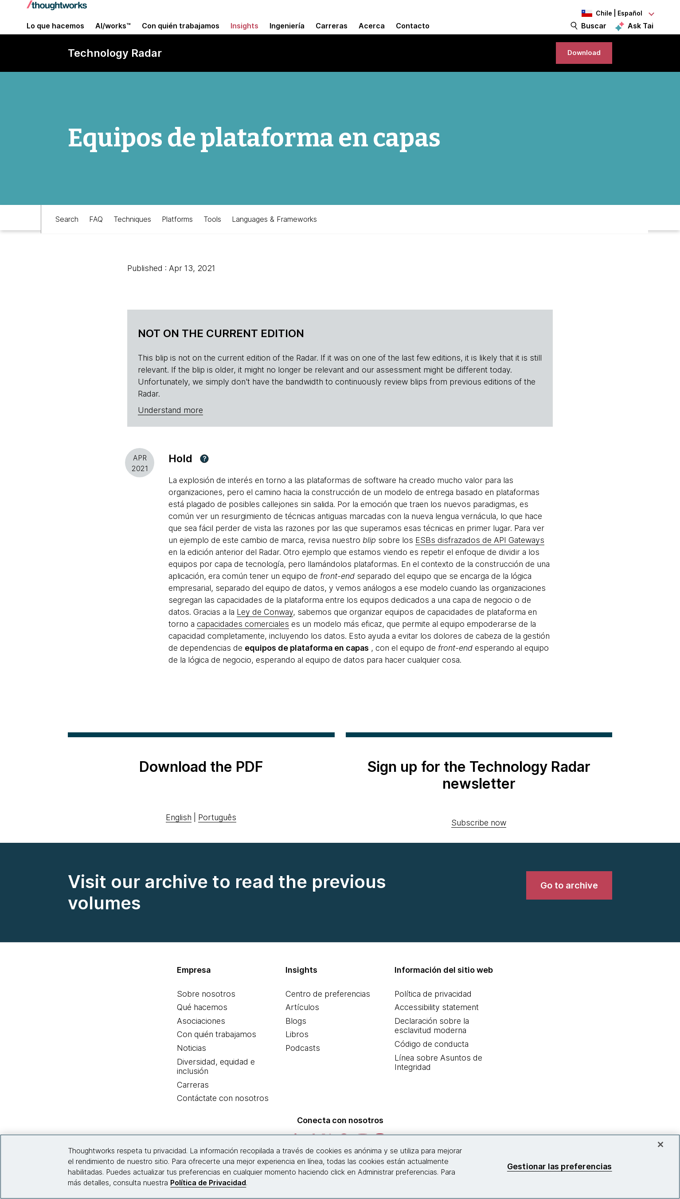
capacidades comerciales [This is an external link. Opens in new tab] (243, 650)
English (178, 844)
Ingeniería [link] (287, 36)
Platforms (177, 242)
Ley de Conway (265, 638)
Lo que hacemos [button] (55, 36)
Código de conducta (432, 1070)
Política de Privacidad (208, 1182)
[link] (578, 74)
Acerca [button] (372, 36)
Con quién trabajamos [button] (180, 36)
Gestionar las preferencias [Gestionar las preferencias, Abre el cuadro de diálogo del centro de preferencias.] (559, 1166)
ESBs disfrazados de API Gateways (479, 566)
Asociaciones (201, 1047)
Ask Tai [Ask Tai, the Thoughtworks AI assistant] (640, 35)
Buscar (593, 36)
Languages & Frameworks (274, 242)
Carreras (193, 1111)
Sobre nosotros (206, 1020)
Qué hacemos (202, 1033)
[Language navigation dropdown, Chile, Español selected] (604, 13)
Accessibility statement (437, 1033)
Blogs (295, 1047)
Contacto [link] (413, 36)
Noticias (191, 1074)
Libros (297, 1060)
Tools (212, 242)
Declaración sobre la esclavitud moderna (432, 1052)
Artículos (302, 1033)
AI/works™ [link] (113, 36)
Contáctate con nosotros (223, 1124)
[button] (204, 485)
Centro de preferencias (327, 1020)
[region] (340, 1166)
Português (217, 844)
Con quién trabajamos (216, 1060)
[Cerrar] (660, 1144)
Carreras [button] (332, 36)
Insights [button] (244, 36)
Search (66, 242)
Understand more (170, 436)
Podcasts (302, 1074)
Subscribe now (478, 848)
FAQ (96, 242)
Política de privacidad (433, 1020)
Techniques (132, 242)
